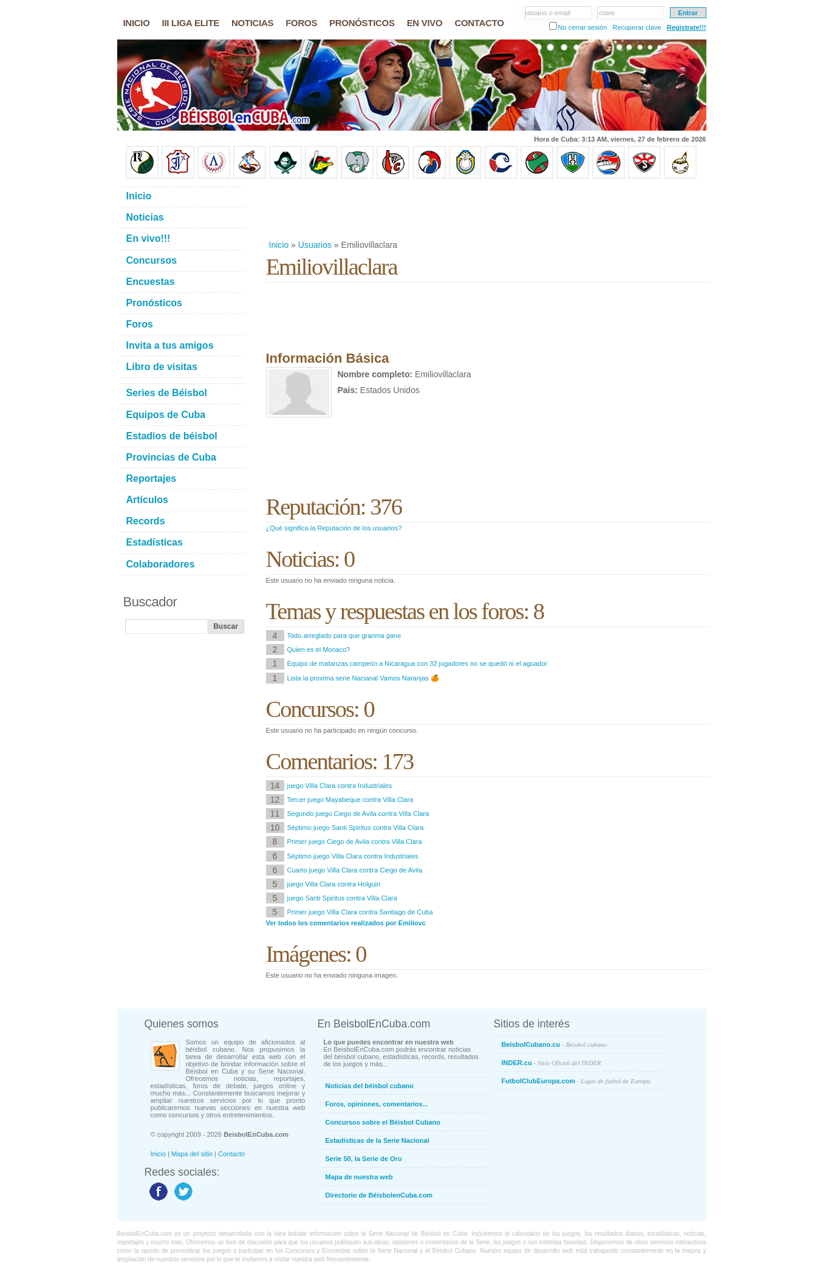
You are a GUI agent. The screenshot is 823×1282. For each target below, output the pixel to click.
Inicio (279, 245)
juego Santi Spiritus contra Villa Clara (342, 898)
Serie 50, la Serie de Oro (364, 1158)
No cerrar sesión (582, 27)
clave (607, 12)
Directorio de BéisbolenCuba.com (379, 1195)
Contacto (231, 1153)
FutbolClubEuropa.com (576, 1081)
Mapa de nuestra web (359, 1177)
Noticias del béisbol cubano (370, 1085)
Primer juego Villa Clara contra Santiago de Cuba (360, 912)
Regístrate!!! (686, 27)
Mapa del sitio (192, 1153)
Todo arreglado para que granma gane (344, 635)
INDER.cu (551, 1062)
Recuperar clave (636, 27)
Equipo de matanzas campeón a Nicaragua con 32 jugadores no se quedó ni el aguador (417, 663)
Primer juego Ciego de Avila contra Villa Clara (354, 841)
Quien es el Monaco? (318, 649)
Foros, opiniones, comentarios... (377, 1104)
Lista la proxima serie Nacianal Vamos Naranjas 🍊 (363, 678)
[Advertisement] (487, 209)
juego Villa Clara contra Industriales (339, 785)
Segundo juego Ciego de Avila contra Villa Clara (358, 813)
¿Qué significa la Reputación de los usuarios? (334, 528)
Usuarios (315, 245)
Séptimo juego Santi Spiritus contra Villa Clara (355, 827)
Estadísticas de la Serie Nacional (377, 1140)
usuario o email (548, 12)
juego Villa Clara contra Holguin (334, 884)
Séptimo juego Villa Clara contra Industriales (352, 856)
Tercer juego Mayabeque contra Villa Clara (350, 799)
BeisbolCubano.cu (554, 1044)
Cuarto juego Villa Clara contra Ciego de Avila (355, 870)
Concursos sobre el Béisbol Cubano (383, 1122)
